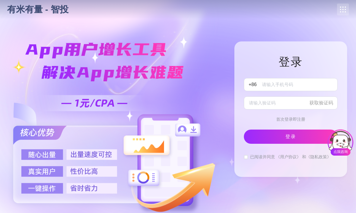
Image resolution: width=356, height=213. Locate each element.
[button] (343, 9)
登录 (290, 136)
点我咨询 (340, 152)
